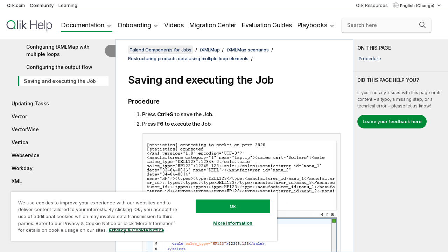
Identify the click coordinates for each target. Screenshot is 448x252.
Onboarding (134, 25)
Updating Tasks (30, 103)
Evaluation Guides (266, 25)
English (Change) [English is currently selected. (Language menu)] (417, 5)
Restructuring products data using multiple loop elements (188, 58)
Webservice (26, 155)
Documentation (82, 25)
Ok (227, 201)
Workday (22, 168)
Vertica (20, 142)
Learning (67, 5)
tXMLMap (209, 49)
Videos (174, 25)
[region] (141, 213)
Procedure (370, 58)
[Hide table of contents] (110, 51)
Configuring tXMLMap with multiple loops (58, 50)
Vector (19, 116)
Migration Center (212, 25)
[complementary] (400, 145)
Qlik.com (16, 5)
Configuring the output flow (59, 67)
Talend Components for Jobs (160, 49)
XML (17, 181)
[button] (422, 24)
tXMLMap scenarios (248, 49)
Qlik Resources (372, 5)
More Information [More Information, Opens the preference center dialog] (227, 217)
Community (42, 5)
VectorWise (25, 129)
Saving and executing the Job (60, 81)
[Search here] (386, 25)
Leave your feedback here (392, 121)
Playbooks (312, 25)
